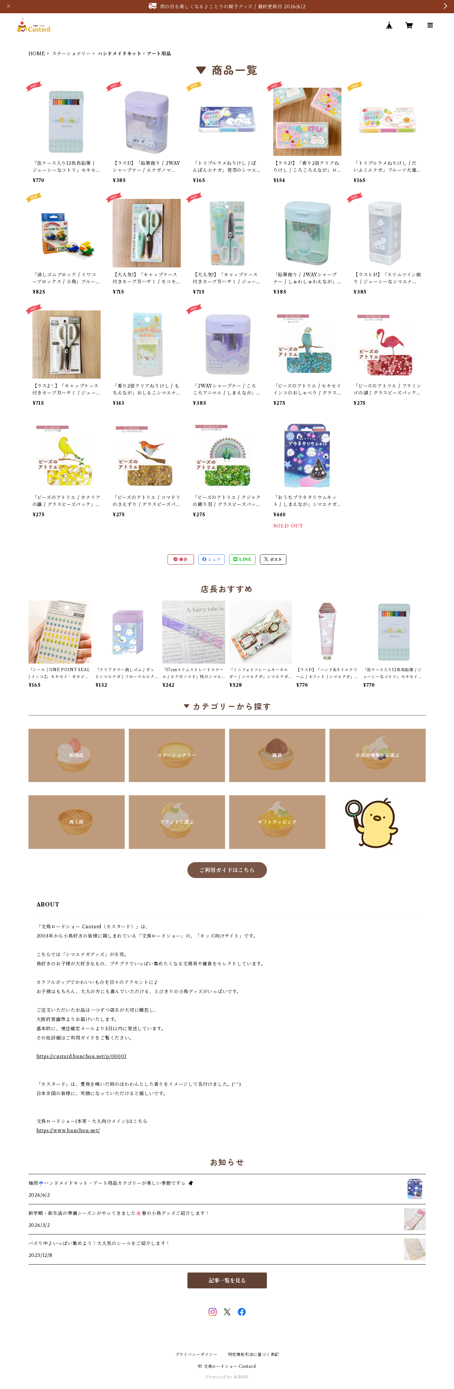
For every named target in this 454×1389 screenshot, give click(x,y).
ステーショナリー (71, 54)
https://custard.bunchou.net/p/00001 (81, 1056)
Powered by (227, 1376)
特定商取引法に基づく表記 (253, 1354)
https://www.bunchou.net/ (68, 1131)
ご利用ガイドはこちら (227, 870)
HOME (36, 54)
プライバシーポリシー (196, 1354)
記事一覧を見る (227, 1280)
